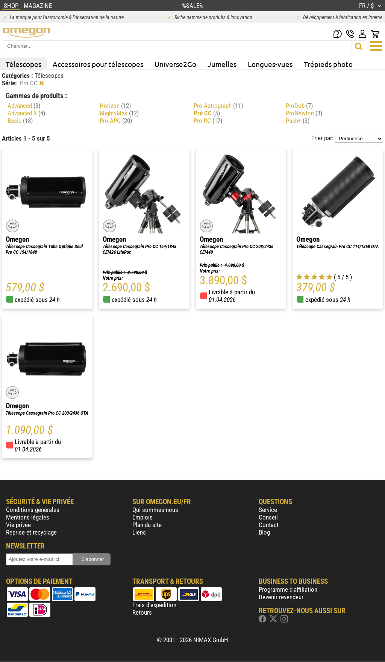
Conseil (268, 517)
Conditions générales (32, 510)
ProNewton (304, 113)
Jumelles (222, 63)
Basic (20, 120)
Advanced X (26, 113)
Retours (142, 612)
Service (268, 510)
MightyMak (119, 113)
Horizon (115, 105)
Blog (264, 532)
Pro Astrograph (218, 105)
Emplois (142, 517)
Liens (139, 532)
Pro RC (208, 120)
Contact (269, 525)
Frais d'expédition (154, 605)
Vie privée (18, 525)
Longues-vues (270, 63)
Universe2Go (175, 63)
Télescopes (23, 63)
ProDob (299, 105)
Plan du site (147, 525)
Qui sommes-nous (155, 510)
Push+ (297, 120)
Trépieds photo (328, 63)
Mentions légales (27, 517)
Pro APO (116, 120)
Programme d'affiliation (288, 589)
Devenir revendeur (281, 597)
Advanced (24, 105)
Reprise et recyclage (31, 532)
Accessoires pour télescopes (98, 63)
